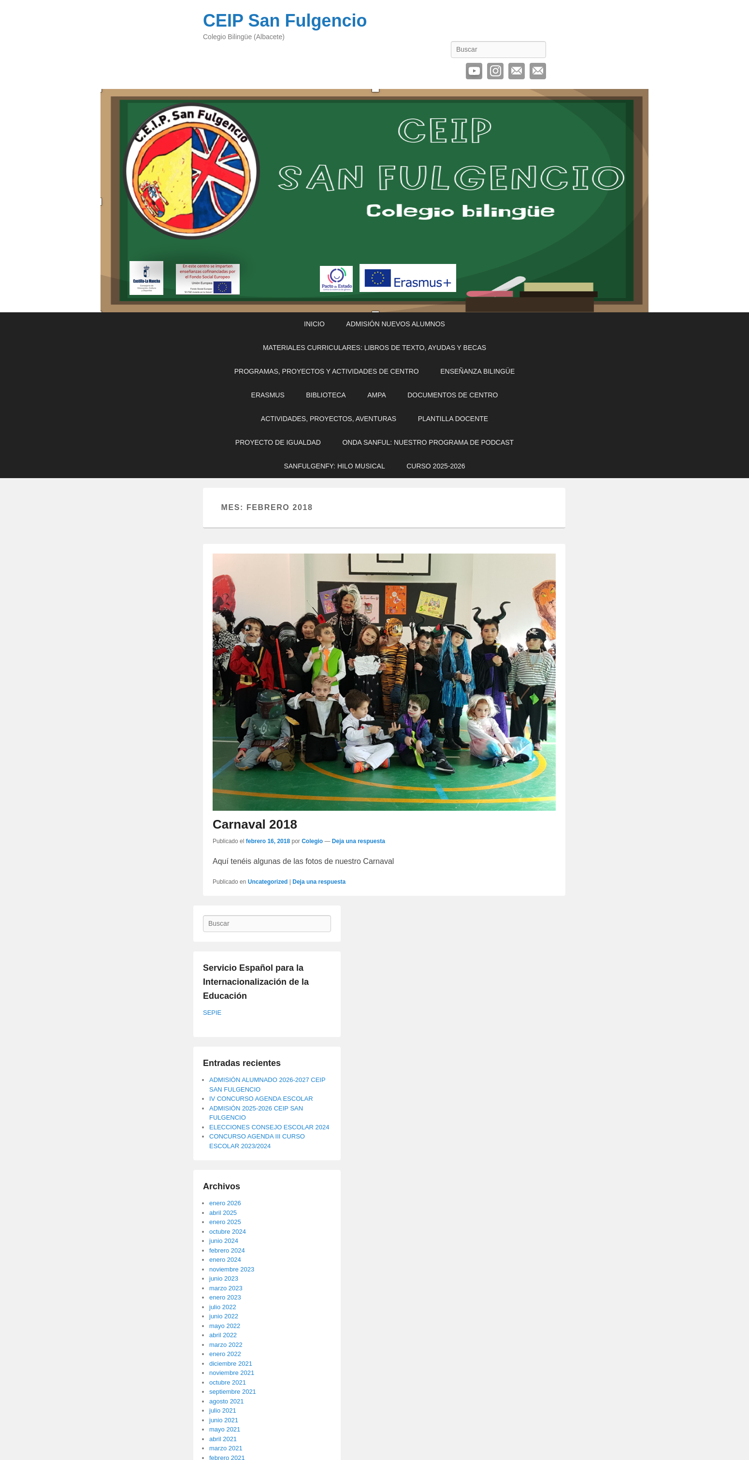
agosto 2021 (226, 1401)
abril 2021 (223, 1439)
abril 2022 (223, 1335)
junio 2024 (223, 1240)
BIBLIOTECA (326, 395)
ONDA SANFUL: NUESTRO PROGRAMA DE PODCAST (428, 442)
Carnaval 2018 (255, 824)
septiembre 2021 (232, 1391)
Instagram (495, 71)
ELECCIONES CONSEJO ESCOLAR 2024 (269, 1127)
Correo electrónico (516, 71)
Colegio (312, 841)
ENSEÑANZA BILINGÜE (477, 371)
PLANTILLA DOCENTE (453, 419)
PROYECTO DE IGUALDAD (278, 442)
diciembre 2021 (230, 1363)
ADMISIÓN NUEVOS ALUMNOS (395, 324)
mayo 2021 (224, 1429)
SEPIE (212, 1012)
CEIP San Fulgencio (285, 20)
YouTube (474, 71)
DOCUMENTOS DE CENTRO (452, 395)
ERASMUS (268, 395)
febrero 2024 (227, 1250)
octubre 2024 (227, 1231)
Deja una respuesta (358, 841)
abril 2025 (223, 1212)
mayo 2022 (224, 1325)
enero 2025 (225, 1222)
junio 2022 (223, 1316)
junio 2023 (223, 1278)
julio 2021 (222, 1410)
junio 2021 (223, 1420)
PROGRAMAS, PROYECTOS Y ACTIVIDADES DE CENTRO (326, 371)
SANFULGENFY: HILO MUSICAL (334, 466)
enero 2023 (225, 1297)
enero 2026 (225, 1203)
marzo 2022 (226, 1344)
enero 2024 (225, 1259)
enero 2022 (225, 1354)
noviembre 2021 (231, 1372)
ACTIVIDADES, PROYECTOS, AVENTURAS (328, 419)
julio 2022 (222, 1307)
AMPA (376, 395)
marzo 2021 (226, 1448)
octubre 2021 (227, 1382)
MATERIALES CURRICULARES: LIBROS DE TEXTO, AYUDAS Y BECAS (374, 347)
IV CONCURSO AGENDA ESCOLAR (261, 1098)
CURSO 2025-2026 (435, 466)
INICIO (314, 324)
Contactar (538, 71)
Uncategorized (268, 881)
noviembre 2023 (231, 1269)
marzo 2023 (226, 1288)
